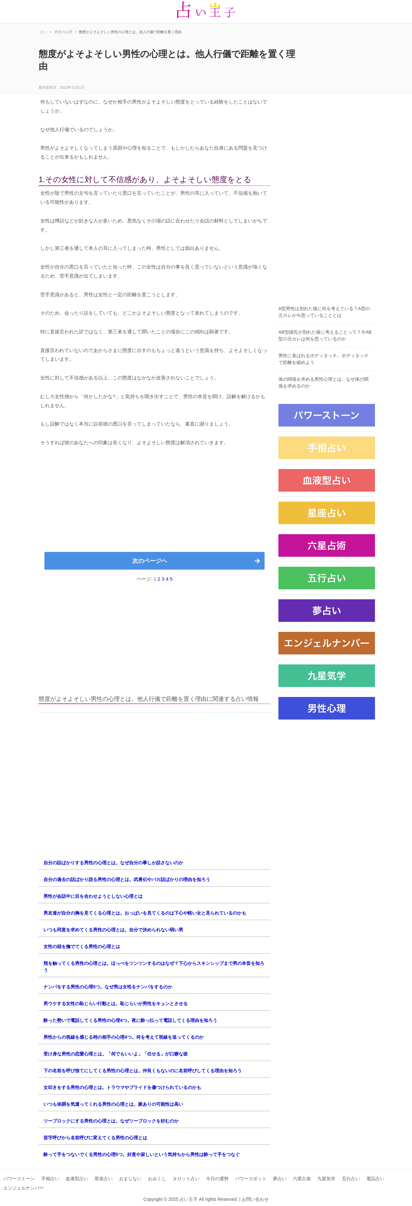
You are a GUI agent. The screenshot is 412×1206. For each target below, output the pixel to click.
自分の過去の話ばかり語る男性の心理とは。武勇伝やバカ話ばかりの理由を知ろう (126, 879)
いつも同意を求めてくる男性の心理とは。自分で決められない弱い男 (113, 929)
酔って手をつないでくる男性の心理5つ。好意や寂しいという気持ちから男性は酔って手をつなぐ (141, 1154)
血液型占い (77, 1178)
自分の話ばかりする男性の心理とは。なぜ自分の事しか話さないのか (113, 862)
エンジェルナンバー (23, 1188)
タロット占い (186, 1178)
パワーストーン (19, 1178)
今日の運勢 (217, 1178)
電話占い (375, 1178)
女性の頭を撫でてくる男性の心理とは (81, 946)
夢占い (279, 1178)
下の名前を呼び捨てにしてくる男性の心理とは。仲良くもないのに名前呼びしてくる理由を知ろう (142, 1070)
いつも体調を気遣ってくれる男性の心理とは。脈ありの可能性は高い (113, 1104)
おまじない (130, 1178)
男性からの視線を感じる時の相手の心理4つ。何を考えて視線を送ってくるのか (123, 1037)
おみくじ (157, 1178)
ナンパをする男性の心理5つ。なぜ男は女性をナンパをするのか (107, 986)
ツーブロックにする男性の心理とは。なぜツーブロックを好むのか (111, 1120)
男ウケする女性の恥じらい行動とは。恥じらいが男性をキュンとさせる (115, 1003)
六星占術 (302, 1178)
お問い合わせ (255, 1199)
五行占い (351, 1178)
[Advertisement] (154, 502)
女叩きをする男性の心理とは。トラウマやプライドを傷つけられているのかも (122, 1087)
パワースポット (251, 1178)
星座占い (104, 1178)
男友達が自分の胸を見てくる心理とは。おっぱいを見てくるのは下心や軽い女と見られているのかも (144, 913)
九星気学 (326, 1178)
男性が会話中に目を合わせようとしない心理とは (93, 896)
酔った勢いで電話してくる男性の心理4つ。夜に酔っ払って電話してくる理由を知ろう (130, 1020)
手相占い (50, 1178)
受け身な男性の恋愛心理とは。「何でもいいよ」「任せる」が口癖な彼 (115, 1053)
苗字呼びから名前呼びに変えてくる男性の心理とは (95, 1137)
